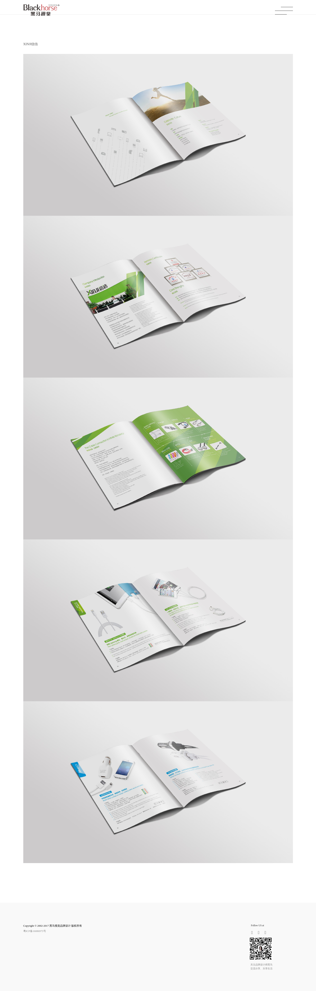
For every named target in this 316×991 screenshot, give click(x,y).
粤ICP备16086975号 (34, 931)
